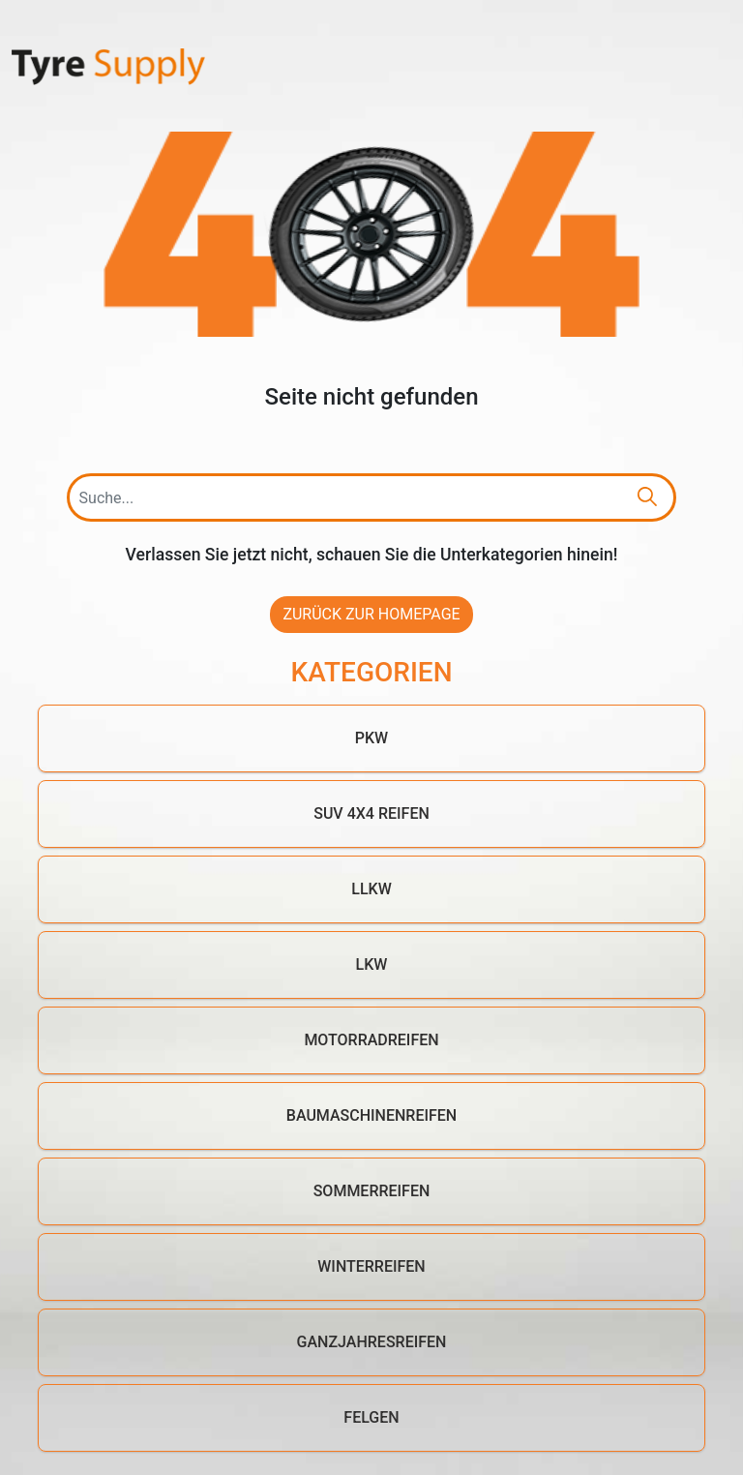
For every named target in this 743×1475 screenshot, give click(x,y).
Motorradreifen (371, 1040)
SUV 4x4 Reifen (371, 813)
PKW (371, 738)
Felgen (371, 1417)
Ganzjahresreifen (372, 1342)
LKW (372, 964)
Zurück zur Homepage (371, 614)
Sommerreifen (372, 1191)
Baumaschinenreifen (371, 1115)
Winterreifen (371, 1266)
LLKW (371, 889)
